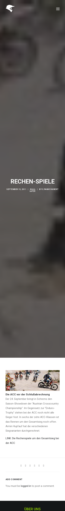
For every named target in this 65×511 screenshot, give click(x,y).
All (34, 185)
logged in (26, 478)
